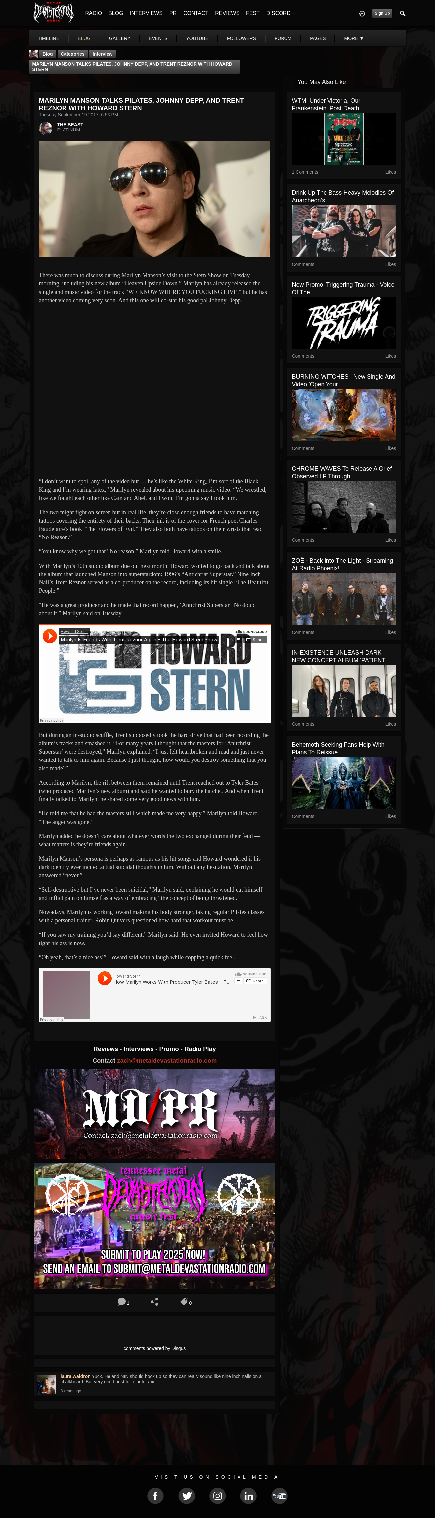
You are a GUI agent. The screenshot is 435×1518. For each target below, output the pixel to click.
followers (241, 38)
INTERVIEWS (146, 13)
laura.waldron (76, 1376)
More (354, 38)
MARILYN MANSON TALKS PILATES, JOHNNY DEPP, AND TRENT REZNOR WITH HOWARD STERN (132, 66)
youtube (197, 38)
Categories (73, 53)
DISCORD (278, 13)
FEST (253, 13)
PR (173, 13)
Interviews (139, 1048)
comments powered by (155, 1348)
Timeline (49, 38)
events (158, 38)
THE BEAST (70, 124)
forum (283, 38)
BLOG (116, 13)
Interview (103, 53)
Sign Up (382, 13)
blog (84, 38)
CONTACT (195, 13)
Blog (48, 53)
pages (318, 38)
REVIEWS (227, 13)
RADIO (93, 13)
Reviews (106, 1048)
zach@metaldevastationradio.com (167, 1060)
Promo (169, 1048)
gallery (119, 38)
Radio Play (200, 1048)
